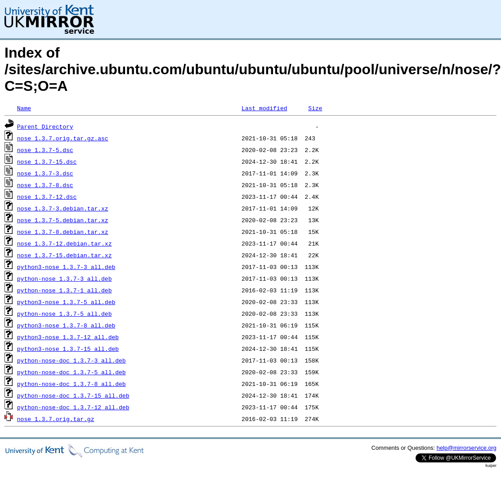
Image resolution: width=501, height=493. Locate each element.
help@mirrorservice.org (467, 447)
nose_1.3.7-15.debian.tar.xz (64, 255)
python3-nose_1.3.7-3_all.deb (66, 267)
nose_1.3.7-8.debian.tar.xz (62, 232)
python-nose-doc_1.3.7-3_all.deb (71, 360)
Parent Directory (45, 126)
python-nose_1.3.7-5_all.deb (64, 313)
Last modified (264, 108)
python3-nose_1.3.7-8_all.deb (66, 325)
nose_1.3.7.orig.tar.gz (55, 419)
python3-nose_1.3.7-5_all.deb (66, 302)
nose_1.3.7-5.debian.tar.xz (62, 220)
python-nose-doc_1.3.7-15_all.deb (73, 395)
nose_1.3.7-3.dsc (45, 173)
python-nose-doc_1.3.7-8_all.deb (71, 384)
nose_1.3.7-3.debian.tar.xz (62, 208)
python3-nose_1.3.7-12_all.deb (68, 337)
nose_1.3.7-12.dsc (47, 197)
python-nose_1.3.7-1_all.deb (64, 290)
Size (315, 108)
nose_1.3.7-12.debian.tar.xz (64, 243)
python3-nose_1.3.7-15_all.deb (68, 349)
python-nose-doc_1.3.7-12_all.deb (73, 407)
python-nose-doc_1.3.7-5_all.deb (71, 372)
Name (24, 108)
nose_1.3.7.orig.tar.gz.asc (62, 138)
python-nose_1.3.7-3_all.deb (64, 278)
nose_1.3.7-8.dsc (45, 185)
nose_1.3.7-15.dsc (47, 161)
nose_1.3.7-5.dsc (45, 150)
